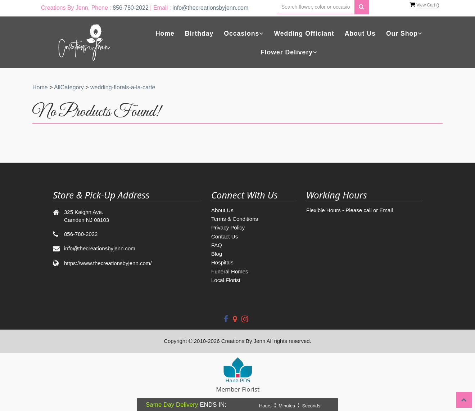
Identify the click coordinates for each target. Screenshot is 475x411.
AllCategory (69, 87)
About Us (360, 33)
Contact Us (224, 236)
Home (165, 33)
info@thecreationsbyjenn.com (210, 8)
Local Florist (225, 280)
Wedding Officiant (304, 33)
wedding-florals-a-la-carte (122, 87)
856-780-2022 (131, 8)
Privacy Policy (228, 227)
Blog (216, 254)
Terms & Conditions (234, 219)
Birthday (199, 33)
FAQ (216, 245)
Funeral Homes (229, 271)
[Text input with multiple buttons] (315, 7)
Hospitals (222, 262)
